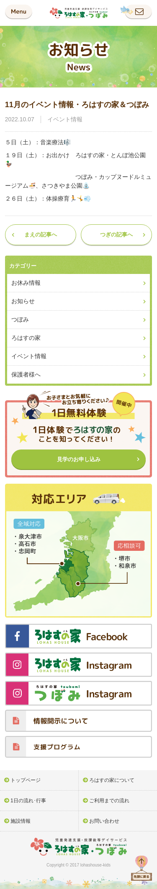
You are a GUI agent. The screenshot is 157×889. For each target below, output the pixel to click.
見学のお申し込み (78, 459)
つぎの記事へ (116, 234)
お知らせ (23, 301)
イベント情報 (64, 119)
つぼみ (20, 319)
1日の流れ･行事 (28, 801)
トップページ (25, 780)
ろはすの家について (111, 780)
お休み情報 (26, 282)
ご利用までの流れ (109, 801)
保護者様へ (26, 374)
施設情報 (20, 821)
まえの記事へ (40, 234)
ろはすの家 (26, 337)
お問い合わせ (104, 821)
